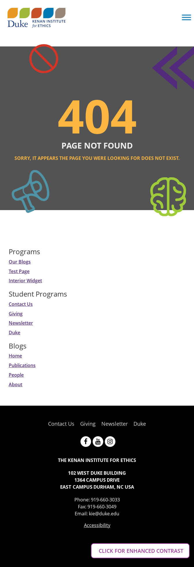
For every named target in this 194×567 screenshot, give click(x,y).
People (16, 375)
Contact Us (21, 304)
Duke (14, 332)
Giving (16, 313)
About (15, 384)
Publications (22, 365)
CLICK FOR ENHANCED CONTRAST (140, 550)
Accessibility (97, 525)
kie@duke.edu (104, 513)
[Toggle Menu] (186, 17)
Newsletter (21, 323)
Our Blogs (20, 262)
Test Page (19, 271)
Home (15, 356)
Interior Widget (25, 280)
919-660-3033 (105, 499)
